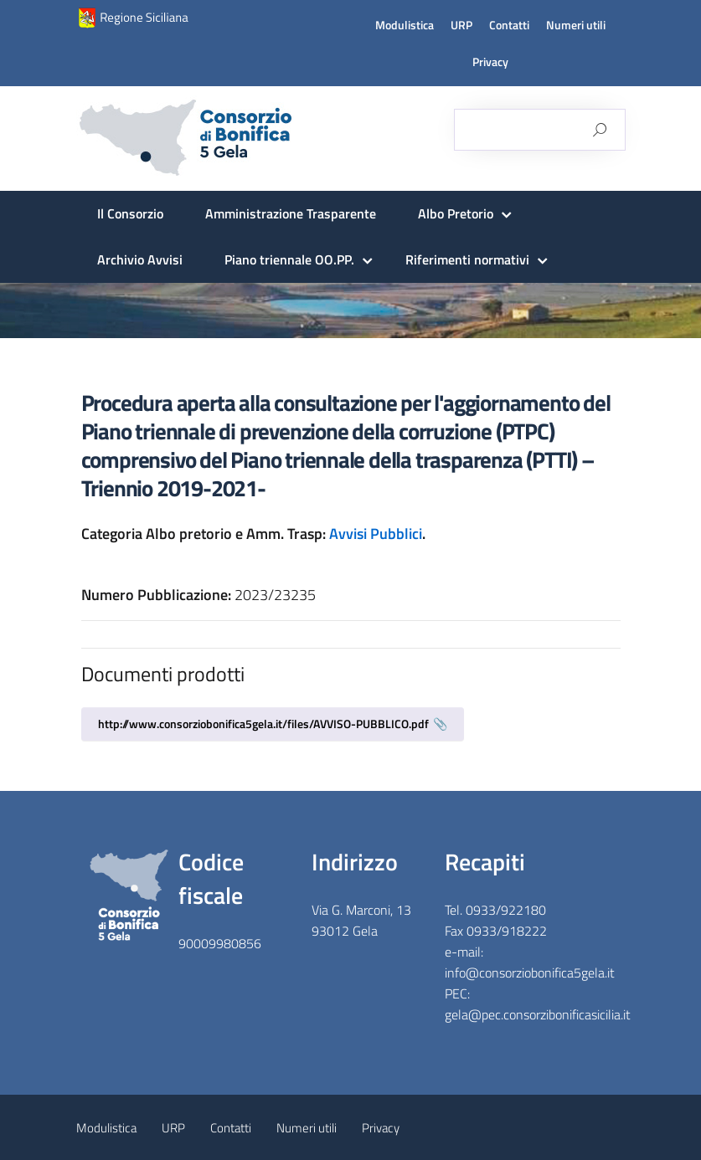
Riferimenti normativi (467, 259)
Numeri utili (576, 25)
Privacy (490, 62)
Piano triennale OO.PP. (289, 259)
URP (461, 25)
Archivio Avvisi (140, 259)
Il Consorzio (130, 213)
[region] (350, 311)
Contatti (509, 25)
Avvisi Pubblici (375, 533)
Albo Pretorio (455, 213)
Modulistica (404, 25)
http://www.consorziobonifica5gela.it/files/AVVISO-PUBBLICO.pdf (263, 723)
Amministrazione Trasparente (290, 213)
